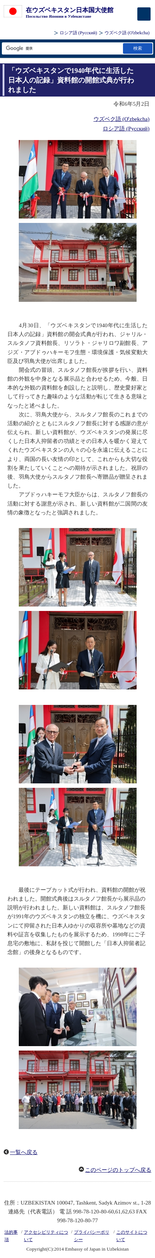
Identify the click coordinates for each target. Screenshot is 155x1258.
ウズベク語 (127, 32)
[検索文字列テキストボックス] (62, 48)
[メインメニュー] (144, 14)
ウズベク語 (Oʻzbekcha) (121, 119)
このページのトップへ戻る (118, 1170)
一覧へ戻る (24, 1152)
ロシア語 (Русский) (126, 129)
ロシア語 (78, 32)
